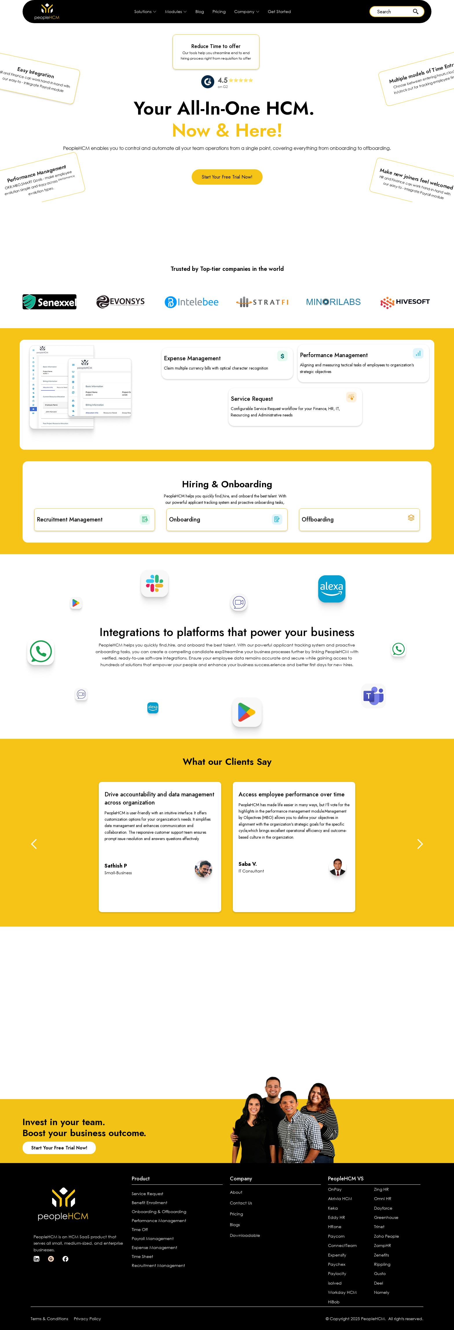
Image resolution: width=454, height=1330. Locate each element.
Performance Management (159, 1220)
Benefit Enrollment (149, 1202)
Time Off (140, 1229)
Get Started (279, 11)
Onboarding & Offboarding (159, 1211)
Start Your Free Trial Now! (227, 177)
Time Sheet (142, 1256)
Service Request (147, 1193)
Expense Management (154, 1247)
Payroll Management (153, 1238)
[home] (41, 11)
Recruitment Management (158, 1265)
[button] (145, 12)
